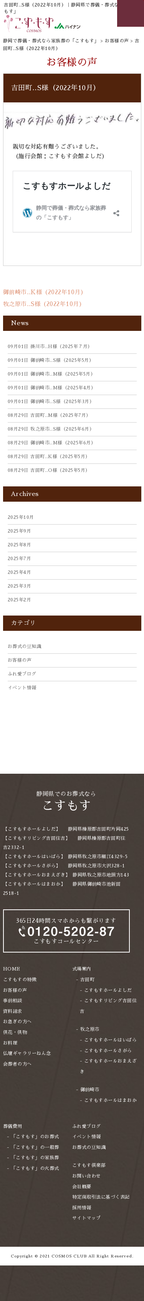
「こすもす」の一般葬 (35, 1147)
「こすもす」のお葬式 (35, 1136)
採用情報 (81, 1207)
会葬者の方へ (17, 1064)
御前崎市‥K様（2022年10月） (45, 292)
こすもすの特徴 (20, 979)
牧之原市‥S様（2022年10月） (44, 304)
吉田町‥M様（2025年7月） (49, 415)
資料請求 (12, 1011)
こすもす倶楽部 (89, 1165)
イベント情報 (22, 687)
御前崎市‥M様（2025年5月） (52, 374)
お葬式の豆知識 (24, 646)
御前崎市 (89, 1089)
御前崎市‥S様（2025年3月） (51, 401)
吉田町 (87, 979)
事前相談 (12, 1000)
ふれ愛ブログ (22, 674)
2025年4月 (19, 572)
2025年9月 (19, 531)
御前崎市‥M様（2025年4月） (52, 388)
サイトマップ (86, 1218)
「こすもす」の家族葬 (35, 1157)
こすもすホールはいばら (110, 1040)
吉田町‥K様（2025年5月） (49, 456)
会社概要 (81, 1186)
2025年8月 (19, 545)
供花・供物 (15, 1032)
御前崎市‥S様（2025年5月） (51, 360)
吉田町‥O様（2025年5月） (49, 470)
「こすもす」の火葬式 (35, 1168)
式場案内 (81, 969)
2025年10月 (21, 517)
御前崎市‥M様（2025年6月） (52, 443)
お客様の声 (20, 660)
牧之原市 (89, 1029)
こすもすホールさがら (108, 1050)
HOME (11, 969)
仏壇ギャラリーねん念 (27, 1053)
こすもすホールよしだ (108, 990)
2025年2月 (19, 600)
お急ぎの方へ (17, 1021)
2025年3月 (19, 586)
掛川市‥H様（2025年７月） (50, 346)
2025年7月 (19, 558)
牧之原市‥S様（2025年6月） (51, 429)
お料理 (10, 1043)
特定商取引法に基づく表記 (101, 1197)
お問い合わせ (86, 1176)
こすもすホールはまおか (110, 1100)
